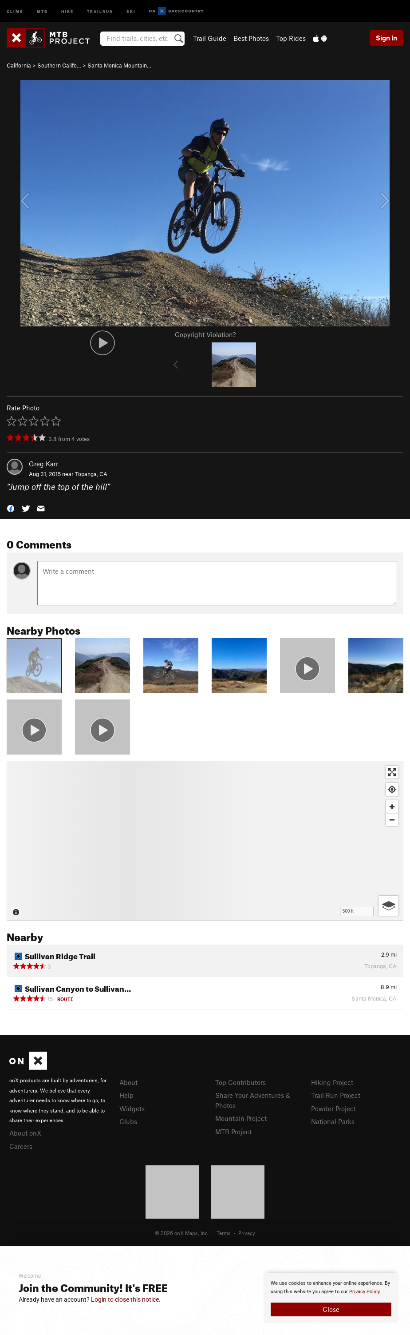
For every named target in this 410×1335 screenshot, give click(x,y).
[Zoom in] (392, 806)
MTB (42, 11)
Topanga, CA (91, 473)
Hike (67, 11)
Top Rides (291, 38)
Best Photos (251, 38)
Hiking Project (332, 1082)
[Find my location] (392, 789)
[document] (331, 1297)
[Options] (388, 906)
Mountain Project (241, 1118)
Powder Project (333, 1108)
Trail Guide (209, 38)
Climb (15, 11)
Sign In (386, 38)
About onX (25, 1133)
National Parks (333, 1121)
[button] (11, 507)
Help (126, 1095)
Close (331, 1309)
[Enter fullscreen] (392, 772)
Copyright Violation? (205, 334)
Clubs (128, 1121)
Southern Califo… (59, 65)
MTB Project (233, 1132)
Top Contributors (240, 1082)
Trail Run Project (335, 1095)
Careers (20, 1146)
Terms (224, 1233)
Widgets (132, 1108)
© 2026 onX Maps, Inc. (182, 1233)
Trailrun (100, 11)
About (128, 1082)
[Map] (205, 840)
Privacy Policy (364, 1292)
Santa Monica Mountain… (119, 65)
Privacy (246, 1233)
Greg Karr (43, 464)
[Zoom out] (392, 819)
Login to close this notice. (126, 1299)
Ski (131, 11)
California (19, 65)
